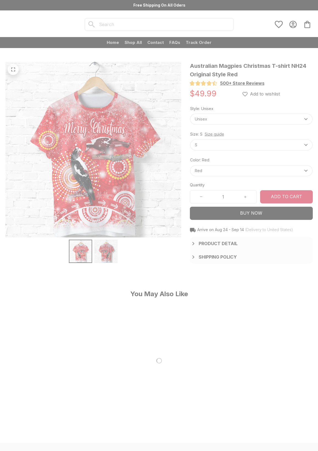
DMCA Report (77, 435)
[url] (67, 405)
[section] (242, 83)
